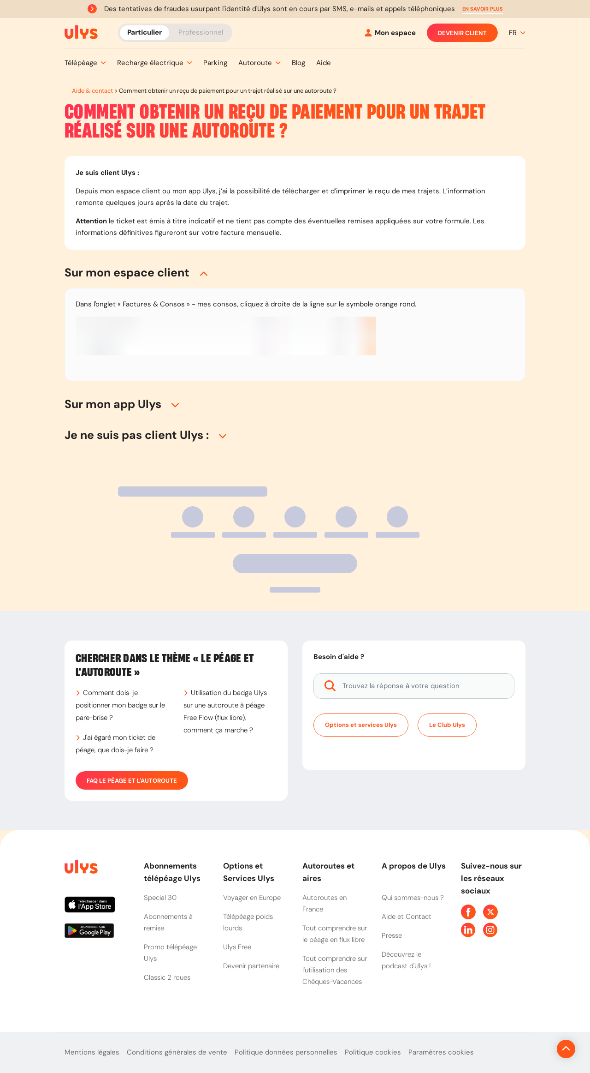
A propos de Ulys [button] (414, 866)
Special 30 (160, 897)
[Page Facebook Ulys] (468, 912)
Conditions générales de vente (177, 1052)
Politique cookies (373, 1052)
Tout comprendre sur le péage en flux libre (334, 933)
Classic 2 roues (167, 977)
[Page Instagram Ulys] (490, 930)
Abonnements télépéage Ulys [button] (172, 872)
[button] (482, 9)
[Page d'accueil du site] (80, 868)
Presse (392, 935)
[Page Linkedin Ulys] (468, 930)
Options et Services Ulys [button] (248, 872)
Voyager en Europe (252, 897)
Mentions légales (92, 1052)
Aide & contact (92, 91)
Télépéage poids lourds (248, 922)
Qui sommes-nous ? (413, 897)
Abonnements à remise (168, 922)
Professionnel (200, 32)
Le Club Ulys (447, 725)
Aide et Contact (406, 916)
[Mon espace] (390, 33)
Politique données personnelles (286, 1052)
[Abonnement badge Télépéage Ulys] (81, 32)
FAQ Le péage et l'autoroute (132, 780)
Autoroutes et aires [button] (328, 872)
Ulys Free (237, 947)
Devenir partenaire (251, 966)
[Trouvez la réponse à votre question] (413, 686)
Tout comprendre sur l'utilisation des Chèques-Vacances (334, 970)
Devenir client (462, 33)
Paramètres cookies (441, 1052)
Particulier (144, 32)
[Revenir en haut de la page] (535, 1049)
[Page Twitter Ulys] (490, 912)
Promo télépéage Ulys (170, 952)
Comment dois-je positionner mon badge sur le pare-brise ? (120, 705)
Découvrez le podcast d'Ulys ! (406, 960)
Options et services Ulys (361, 725)
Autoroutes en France (324, 903)
